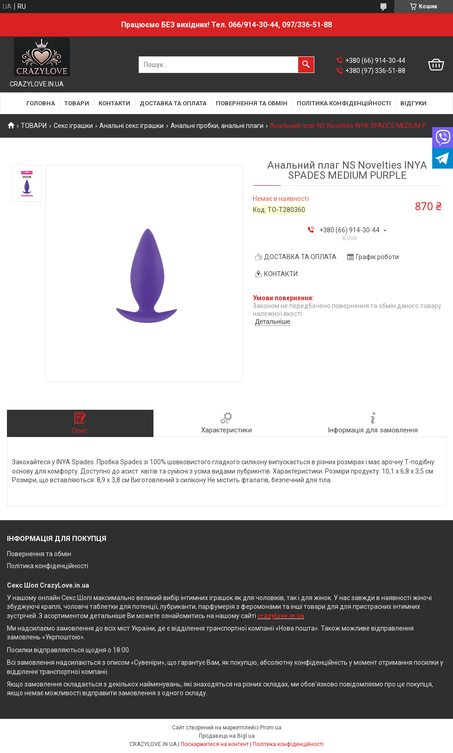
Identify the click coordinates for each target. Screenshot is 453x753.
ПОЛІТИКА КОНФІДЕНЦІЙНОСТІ (344, 103)
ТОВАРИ (76, 103)
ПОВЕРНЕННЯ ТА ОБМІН (252, 103)
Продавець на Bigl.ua (227, 736)
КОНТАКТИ (114, 103)
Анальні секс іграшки (131, 125)
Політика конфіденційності (47, 566)
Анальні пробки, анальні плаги (217, 125)
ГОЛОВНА (40, 103)
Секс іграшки (73, 125)
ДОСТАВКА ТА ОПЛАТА (173, 103)
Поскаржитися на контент (215, 744)
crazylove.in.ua (280, 615)
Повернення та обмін (39, 554)
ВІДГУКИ (413, 103)
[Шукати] (306, 65)
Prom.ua (271, 727)
